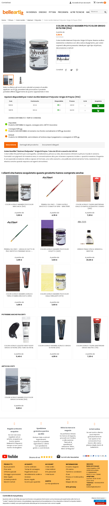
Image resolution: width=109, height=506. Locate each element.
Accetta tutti (100, 501)
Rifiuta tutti (100, 503)
